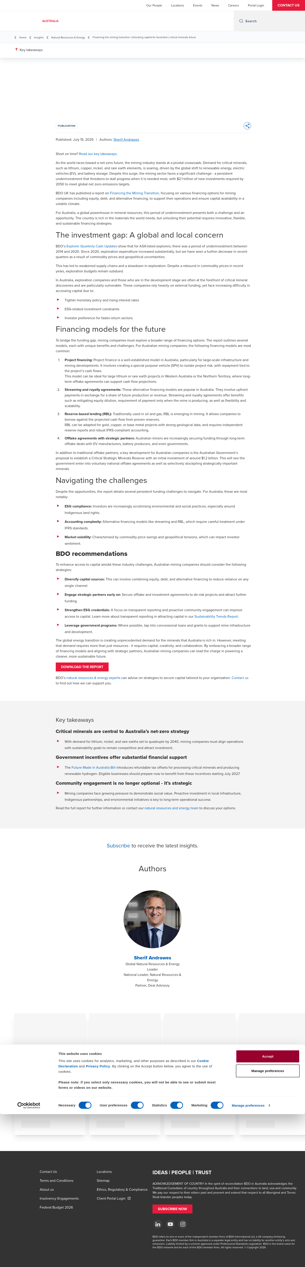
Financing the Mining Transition (134, 192)
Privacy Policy (98, 1219)
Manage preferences (248, 1258)
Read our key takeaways (98, 153)
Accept (268, 1209)
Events (197, 5)
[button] (288, 5)
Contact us (240, 682)
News (215, 5)
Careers (233, 5)
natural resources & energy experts (93, 682)
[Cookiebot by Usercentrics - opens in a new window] (28, 1258)
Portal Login (256, 5)
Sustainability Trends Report (216, 616)
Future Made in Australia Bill (93, 771)
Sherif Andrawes (126, 139)
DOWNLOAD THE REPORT (89, 669)
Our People (154, 5)
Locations (177, 5)
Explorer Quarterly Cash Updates (91, 246)
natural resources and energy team (171, 812)
